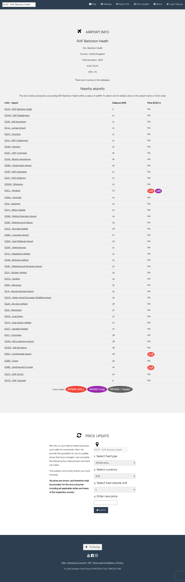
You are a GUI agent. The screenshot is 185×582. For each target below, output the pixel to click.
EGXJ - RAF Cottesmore (16, 140)
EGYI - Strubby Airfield (16, 272)
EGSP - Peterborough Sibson (19, 222)
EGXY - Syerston (13, 134)
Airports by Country (76, 563)
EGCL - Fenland (12, 190)
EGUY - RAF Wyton (14, 374)
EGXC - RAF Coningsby (16, 153)
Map (92, 4)
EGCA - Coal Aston (14, 316)
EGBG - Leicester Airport (17, 235)
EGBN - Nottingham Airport (18, 165)
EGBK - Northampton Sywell (19, 367)
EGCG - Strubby (12, 279)
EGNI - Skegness (13, 285)
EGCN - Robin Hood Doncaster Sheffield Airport (28, 297)
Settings (106, 4)
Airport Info (122, 4)
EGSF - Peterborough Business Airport (23, 266)
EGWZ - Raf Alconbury (16, 347)
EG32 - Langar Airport (15, 128)
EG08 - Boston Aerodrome (18, 159)
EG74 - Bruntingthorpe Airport (19, 291)
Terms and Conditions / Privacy (108, 563)
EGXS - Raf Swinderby (15, 121)
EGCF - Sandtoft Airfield (16, 329)
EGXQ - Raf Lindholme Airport (19, 341)
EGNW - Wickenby (14, 184)
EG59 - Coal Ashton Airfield (18, 322)
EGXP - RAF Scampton (16, 171)
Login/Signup (175, 4)
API (89, 563)
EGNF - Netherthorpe (15, 247)
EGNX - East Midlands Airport (19, 241)
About (158, 4)
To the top (92, 547)
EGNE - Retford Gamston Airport (21, 216)
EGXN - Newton (12, 146)
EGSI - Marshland (13, 310)
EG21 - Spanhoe (12, 203)
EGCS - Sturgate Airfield (16, 229)
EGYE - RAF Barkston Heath (18, 109)
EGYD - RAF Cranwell (15, 380)
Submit (101, 510)
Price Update (141, 4)
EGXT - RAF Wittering (15, 178)
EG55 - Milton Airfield (15, 210)
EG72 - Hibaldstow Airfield (17, 254)
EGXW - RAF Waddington (17, 115)
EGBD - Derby (11, 361)
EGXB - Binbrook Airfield (16, 260)
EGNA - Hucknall (13, 197)
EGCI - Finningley (13, 335)
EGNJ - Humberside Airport (18, 354)
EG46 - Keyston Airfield (16, 304)
